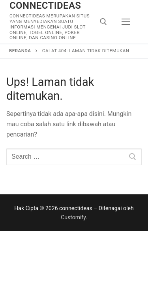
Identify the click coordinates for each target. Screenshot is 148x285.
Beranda (20, 50)
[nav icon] (126, 21)
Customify (73, 217)
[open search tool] (103, 21)
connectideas (45, 5)
